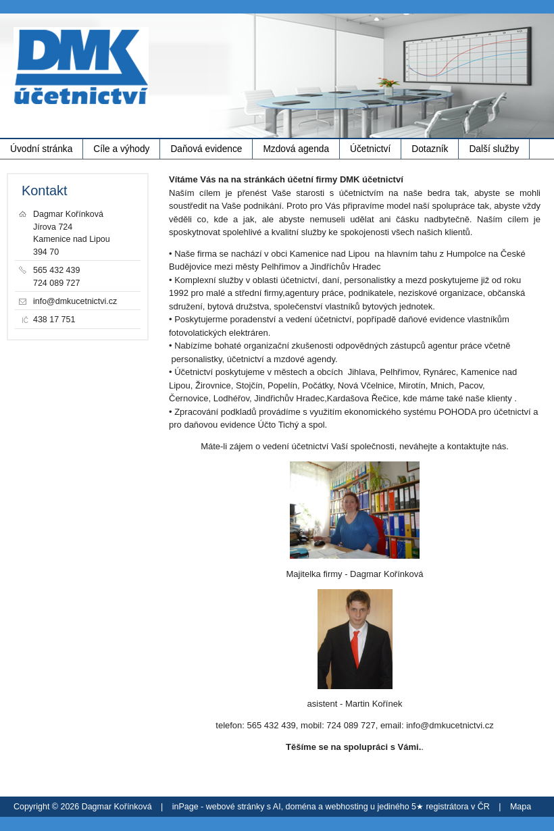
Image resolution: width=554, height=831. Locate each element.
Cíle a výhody (121, 149)
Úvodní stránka (41, 149)
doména (301, 806)
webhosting (347, 806)
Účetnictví (370, 149)
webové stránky (235, 806)
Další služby (494, 149)
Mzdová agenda (296, 149)
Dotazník (429, 149)
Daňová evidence (206, 149)
